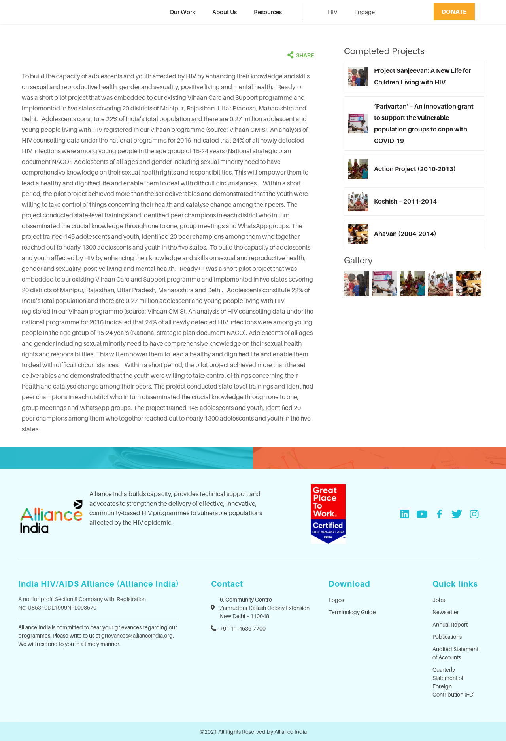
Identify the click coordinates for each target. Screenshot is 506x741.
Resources (268, 11)
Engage (364, 11)
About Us (224, 11)
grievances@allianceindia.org (137, 635)
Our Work (182, 11)
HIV (332, 11)
